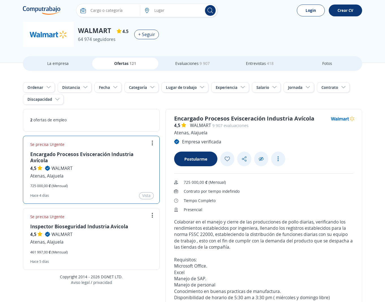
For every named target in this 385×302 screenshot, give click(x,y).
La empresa (58, 63)
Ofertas (125, 63)
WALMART (62, 168)
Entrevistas (260, 63)
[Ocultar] (261, 159)
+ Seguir (146, 34)
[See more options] (278, 159)
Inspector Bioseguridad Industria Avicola (79, 226)
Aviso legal (80, 282)
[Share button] (244, 159)
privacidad (102, 282)
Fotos (327, 63)
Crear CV (345, 10)
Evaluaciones (192, 63)
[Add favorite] (227, 159)
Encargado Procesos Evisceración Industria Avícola (81, 157)
